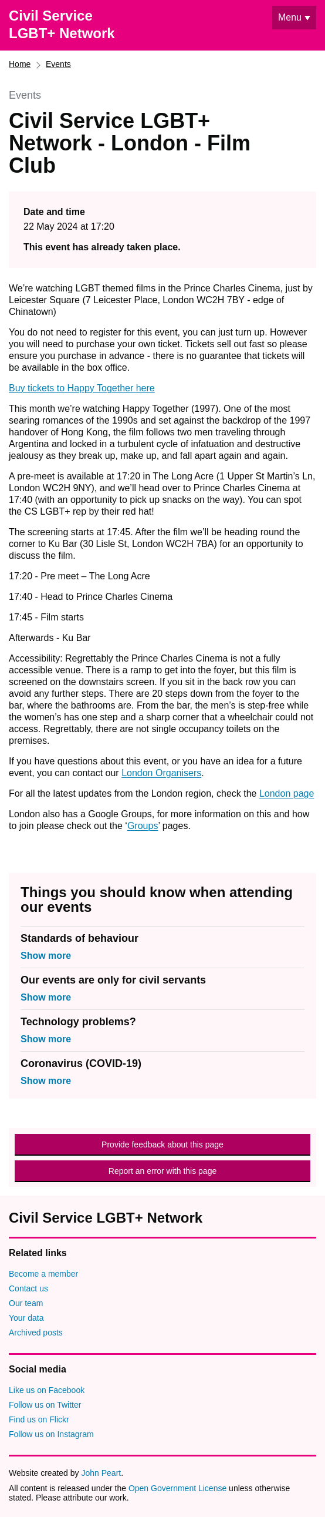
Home (20, 64)
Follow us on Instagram (51, 1434)
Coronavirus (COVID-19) (81, 1063)
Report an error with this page (162, 1171)
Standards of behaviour (79, 938)
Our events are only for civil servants (113, 980)
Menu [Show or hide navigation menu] (290, 17)
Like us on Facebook (46, 1390)
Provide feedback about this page (162, 1144)
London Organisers (161, 773)
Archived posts (36, 1332)
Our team (26, 1303)
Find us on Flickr (39, 1419)
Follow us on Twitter (45, 1404)
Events (58, 64)
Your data (26, 1318)
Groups (142, 826)
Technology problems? (78, 1022)
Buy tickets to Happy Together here (82, 388)
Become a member (43, 1273)
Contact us (28, 1288)
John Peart (101, 1473)
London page (286, 793)
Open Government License (177, 1488)
